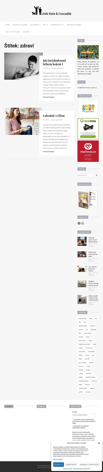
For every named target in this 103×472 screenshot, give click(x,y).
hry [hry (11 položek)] (87, 329)
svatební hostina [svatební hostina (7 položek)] (90, 377)
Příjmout (58, 464)
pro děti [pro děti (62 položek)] (87, 359)
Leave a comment (57, 68)
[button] (99, 443)
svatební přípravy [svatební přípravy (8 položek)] (84, 381)
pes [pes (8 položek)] (93, 355)
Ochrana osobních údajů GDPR (81, 468)
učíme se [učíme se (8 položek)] (94, 381)
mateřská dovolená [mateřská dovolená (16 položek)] (84, 344)
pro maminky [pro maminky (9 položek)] (82, 362)
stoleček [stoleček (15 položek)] (88, 373)
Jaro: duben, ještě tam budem (93, 269)
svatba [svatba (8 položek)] (81, 377)
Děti (45, 24)
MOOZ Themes (47, 467)
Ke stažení (35, 24)
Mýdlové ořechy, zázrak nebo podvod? (93, 283)
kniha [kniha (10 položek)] (87, 337)
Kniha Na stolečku (20, 24)
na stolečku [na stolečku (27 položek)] (91, 351)
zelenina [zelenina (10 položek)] (92, 388)
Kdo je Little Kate (13, 32)
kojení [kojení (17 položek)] (90, 340)
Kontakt (27, 32)
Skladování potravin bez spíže (93, 254)
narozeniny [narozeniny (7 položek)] (82, 351)
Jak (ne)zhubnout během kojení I (54, 62)
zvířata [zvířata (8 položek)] (80, 392)
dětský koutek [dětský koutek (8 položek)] (83, 326)
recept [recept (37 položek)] (88, 366)
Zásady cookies (67, 468)
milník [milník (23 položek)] (94, 344)
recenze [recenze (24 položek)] (81, 366)
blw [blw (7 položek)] (96, 318)
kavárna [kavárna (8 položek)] (81, 337)
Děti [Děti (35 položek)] (85, 322)
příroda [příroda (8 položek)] (91, 362)
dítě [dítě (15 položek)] (80, 322)
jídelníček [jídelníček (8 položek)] (93, 329)
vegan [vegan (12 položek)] (80, 384)
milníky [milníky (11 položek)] (81, 348)
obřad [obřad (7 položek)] (80, 355)
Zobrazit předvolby (89, 464)
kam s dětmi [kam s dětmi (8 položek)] (87, 333)
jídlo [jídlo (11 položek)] (80, 333)
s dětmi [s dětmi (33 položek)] (81, 373)
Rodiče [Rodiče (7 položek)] (88, 370)
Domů (8, 24)
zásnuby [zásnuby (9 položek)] (87, 392)
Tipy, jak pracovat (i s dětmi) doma (93, 240)
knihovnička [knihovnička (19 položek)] (82, 340)
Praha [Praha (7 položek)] (80, 359)
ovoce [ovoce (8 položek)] (87, 355)
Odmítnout (71, 464)
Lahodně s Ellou (54, 116)
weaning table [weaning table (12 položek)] (83, 388)
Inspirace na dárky (74, 24)
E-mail (74, 412)
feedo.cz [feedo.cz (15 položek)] (92, 326)
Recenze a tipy (57, 24)
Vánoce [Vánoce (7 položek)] (87, 384)
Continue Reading (48, 97)
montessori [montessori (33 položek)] (89, 348)
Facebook (9, 406)
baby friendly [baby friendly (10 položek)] (82, 318)
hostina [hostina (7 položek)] (81, 329)
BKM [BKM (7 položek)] (90, 318)
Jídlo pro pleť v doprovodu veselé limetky (93, 298)
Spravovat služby (57, 459)
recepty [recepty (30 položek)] (81, 370)
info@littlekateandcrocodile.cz (87, 87)
